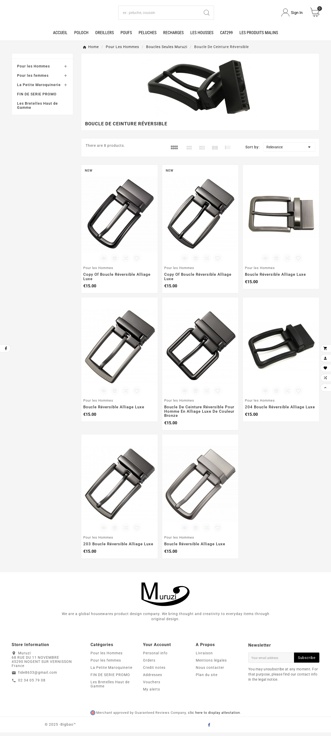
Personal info (155, 657)
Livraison (204, 657)
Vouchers (151, 686)
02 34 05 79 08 (32, 684)
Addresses (152, 678)
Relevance (289, 151)
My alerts (151, 693)
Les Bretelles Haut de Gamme (37, 109)
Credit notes (154, 671)
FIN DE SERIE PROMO (37, 98)
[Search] (159, 14)
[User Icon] (292, 15)
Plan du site (206, 678)
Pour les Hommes (33, 70)
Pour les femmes (33, 79)
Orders (149, 664)
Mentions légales (211, 664)
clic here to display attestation (214, 716)
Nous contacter (210, 671)
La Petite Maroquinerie (39, 88)
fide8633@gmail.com (37, 676)
